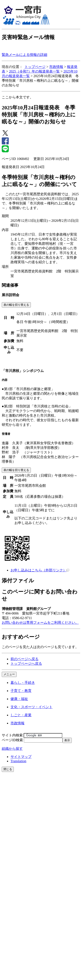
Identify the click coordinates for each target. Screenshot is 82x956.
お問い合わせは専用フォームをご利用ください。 (40, 622)
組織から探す (12, 748)
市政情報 (56, 67)
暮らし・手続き (22, 682)
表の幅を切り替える (16, 304)
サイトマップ (20, 757)
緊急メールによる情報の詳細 (24, 55)
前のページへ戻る (24, 659)
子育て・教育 (20, 691)
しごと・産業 (20, 715)
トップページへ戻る (26, 663)
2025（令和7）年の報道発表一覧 (34, 71)
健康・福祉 (19, 699)
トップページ (34, 67)
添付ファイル (18, 580)
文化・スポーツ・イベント (31, 707)
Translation (18, 761)
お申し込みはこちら (39, 570)
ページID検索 (12, 740)
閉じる (7, 769)
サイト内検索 (12, 735)
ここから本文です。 (17, 97)
